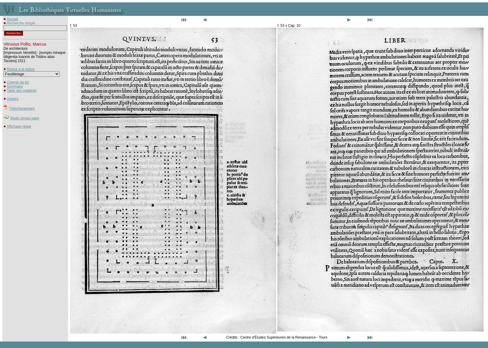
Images (12, 99)
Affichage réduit (19, 126)
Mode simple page (24, 118)
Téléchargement (22, 108)
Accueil (12, 19)
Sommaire (15, 86)
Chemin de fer (18, 82)
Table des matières (22, 91)
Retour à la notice (20, 69)
